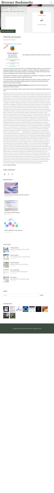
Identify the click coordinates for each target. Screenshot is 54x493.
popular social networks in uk (25, 158)
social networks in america (37, 111)
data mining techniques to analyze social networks (32, 141)
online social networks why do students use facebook (38, 133)
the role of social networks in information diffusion (37, 159)
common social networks (36, 143)
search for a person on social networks (12, 107)
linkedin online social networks (29, 146)
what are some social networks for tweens (17, 149)
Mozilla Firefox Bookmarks (10, 39)
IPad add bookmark (14, 262)
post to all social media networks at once (21, 153)
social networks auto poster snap (38, 130)
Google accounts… (14, 255)
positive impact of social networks (29, 107)
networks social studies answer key (24, 109)
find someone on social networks (26, 98)
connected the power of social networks (36, 102)
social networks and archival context (22, 128)
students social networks (44, 125)
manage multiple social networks (36, 117)
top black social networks (43, 107)
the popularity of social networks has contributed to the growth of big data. (20, 138)
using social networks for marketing (27, 148)
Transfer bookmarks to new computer (13, 230)
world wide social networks (42, 119)
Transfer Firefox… (14, 248)
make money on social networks (28, 119)
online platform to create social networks (29, 125)
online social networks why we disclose (41, 109)
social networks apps (36, 122)
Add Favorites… (13, 277)
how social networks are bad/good (33, 135)
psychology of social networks (25, 151)
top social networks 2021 (44, 154)
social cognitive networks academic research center (25, 145)
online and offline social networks (24, 120)
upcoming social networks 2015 (10, 140)
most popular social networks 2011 (22, 130)
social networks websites (9, 111)
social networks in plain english (31, 154)
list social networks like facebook (39, 115)
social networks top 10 (43, 138)
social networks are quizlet (40, 98)
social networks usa (22, 127)
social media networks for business (23, 111)
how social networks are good (37, 101)
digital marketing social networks (35, 149)
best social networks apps (17, 112)
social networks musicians (18, 154)
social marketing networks (34, 127)
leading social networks (16, 104)
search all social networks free (43, 136)
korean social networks (13, 151)
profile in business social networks (11, 161)
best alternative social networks (29, 136)
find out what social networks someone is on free (33, 104)
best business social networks (22, 117)
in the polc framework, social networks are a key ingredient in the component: (32, 124)
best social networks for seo (13, 141)
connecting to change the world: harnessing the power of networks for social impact (29, 106)
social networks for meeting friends (11, 125)
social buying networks (45, 127)
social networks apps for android (34, 162)
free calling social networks (42, 96)
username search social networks (18, 159)
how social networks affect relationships (23, 115)
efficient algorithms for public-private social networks (35, 132)
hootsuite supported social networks (16, 114)
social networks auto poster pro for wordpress (14, 135)
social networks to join (8, 128)
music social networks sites (37, 128)
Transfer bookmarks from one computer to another (16, 195)
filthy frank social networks (42, 146)
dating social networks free (15, 122)
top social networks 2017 (38, 151)
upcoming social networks (22, 156)
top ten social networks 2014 (22, 101)
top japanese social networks (19, 133)
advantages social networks (9, 109)
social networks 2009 (26, 122)
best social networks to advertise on (21, 143)
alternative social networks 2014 (10, 93)
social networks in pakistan (9, 156)
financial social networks (13, 158)
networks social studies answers (10, 127)
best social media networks (39, 158)
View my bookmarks (14, 270)
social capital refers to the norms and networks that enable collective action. (30, 94)
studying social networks (21, 102)
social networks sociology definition (39, 153)
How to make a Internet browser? (12, 212)
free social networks (31, 96)
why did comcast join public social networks (29, 161)
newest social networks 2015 (10, 120)
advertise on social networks (34, 156)
